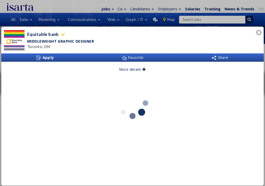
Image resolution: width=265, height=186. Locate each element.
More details (132, 69)
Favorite (133, 57)
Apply (45, 57)
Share (220, 57)
